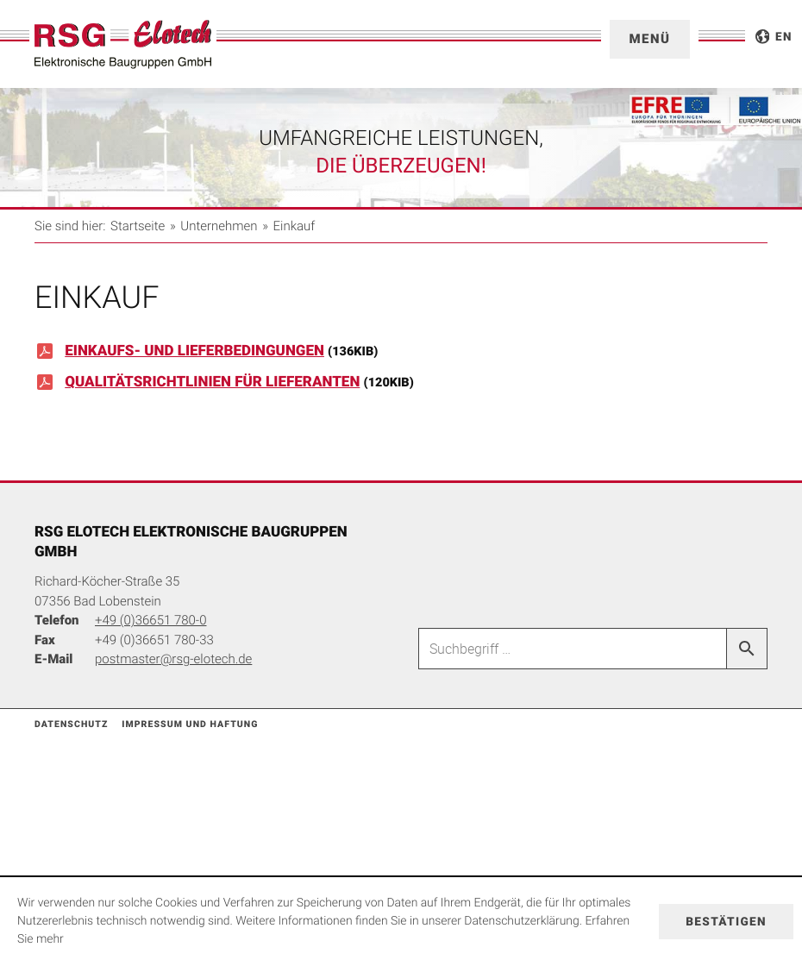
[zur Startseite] (122, 44)
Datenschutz (71, 724)
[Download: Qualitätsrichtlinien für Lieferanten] (401, 387)
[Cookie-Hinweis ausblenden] (726, 921)
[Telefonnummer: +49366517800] (150, 620)
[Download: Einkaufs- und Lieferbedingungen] (401, 356)
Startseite (137, 226)
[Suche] (572, 648)
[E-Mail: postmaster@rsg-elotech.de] (173, 659)
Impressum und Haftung (190, 724)
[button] (650, 39)
